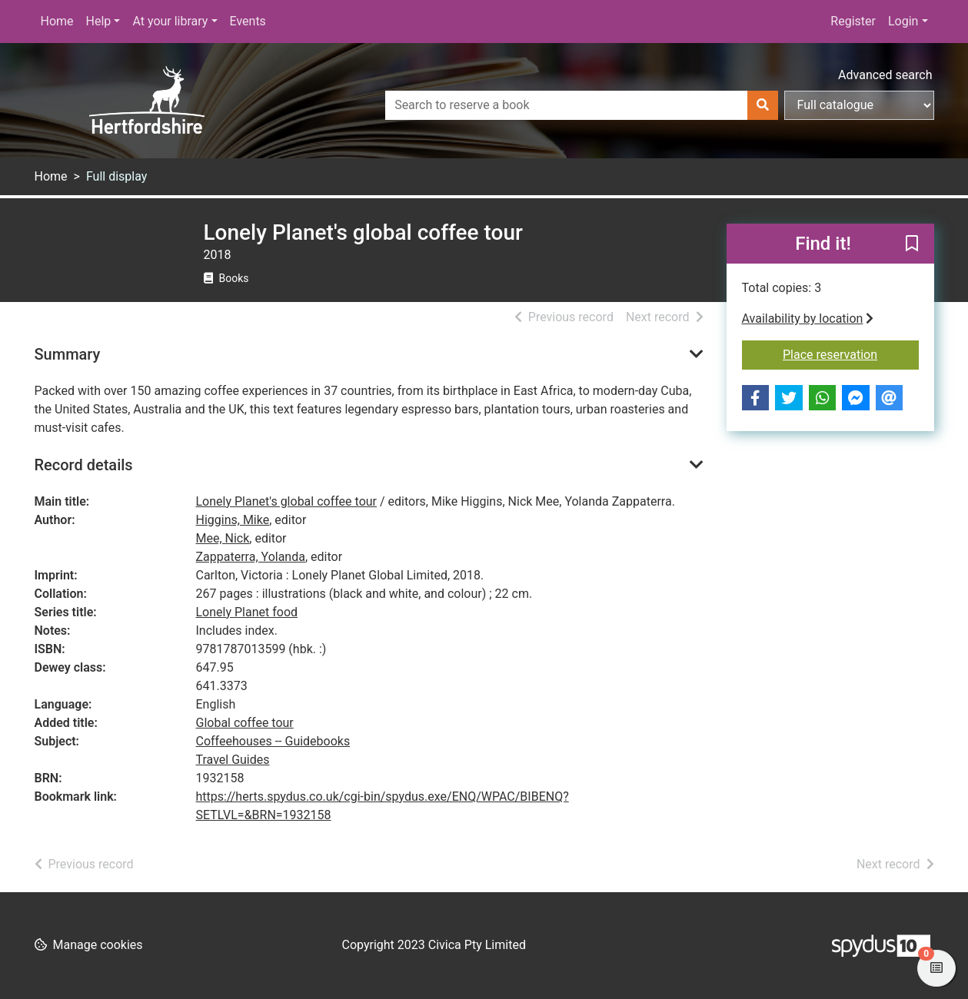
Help (98, 21)
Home (57, 21)
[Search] (762, 105)
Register (853, 21)
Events (248, 21)
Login (903, 21)
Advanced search (885, 75)
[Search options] (859, 105)
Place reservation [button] (851, 353)
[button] (912, 244)
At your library (170, 21)
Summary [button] (68, 354)
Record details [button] (84, 465)
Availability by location (808, 318)
